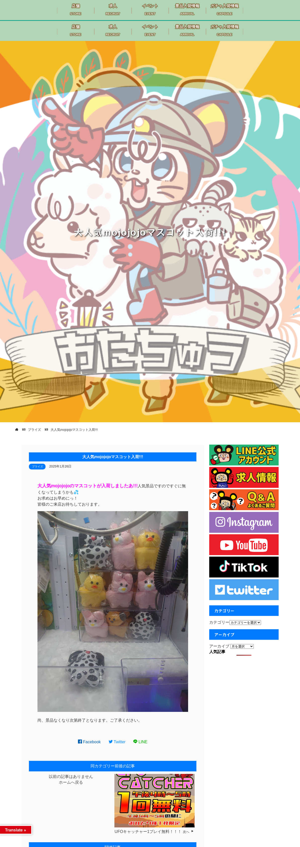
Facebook (89, 742)
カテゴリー (219, 622)
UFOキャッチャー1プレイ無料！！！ (148, 831)
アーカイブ (219, 646)
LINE (140, 742)
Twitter (117, 742)
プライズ (37, 466)
